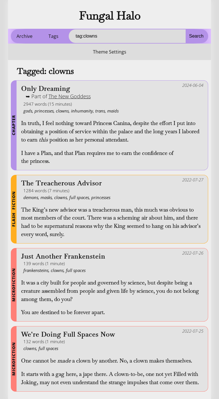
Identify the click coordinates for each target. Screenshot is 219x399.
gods (27, 111)
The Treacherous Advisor (61, 183)
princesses (44, 111)
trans (100, 111)
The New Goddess (69, 96)
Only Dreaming (45, 88)
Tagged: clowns (45, 71)
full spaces (79, 197)
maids (113, 111)
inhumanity (82, 111)
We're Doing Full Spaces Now (68, 334)
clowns (62, 111)
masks (46, 197)
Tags (53, 36)
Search (196, 36)
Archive (25, 36)
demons (30, 197)
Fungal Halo (109, 16)
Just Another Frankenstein (63, 256)
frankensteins (35, 270)
